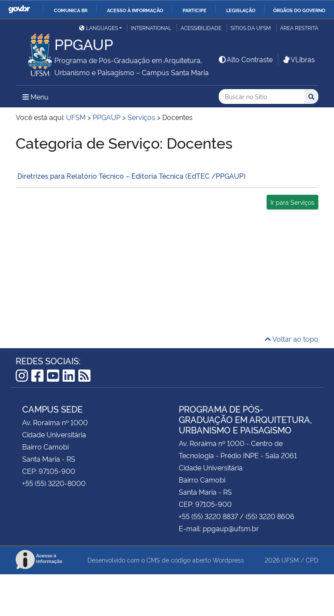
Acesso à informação (135, 10)
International (151, 27)
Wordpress (228, 560)
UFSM (290, 560)
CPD (312, 560)
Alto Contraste (245, 59)
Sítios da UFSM (250, 27)
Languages (98, 27)
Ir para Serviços (292, 202)
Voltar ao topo (291, 338)
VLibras (298, 59)
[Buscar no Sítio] (261, 96)
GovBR (19, 9)
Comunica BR (70, 10)
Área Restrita (299, 27)
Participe (195, 10)
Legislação (240, 10)
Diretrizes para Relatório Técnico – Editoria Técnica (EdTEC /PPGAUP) (131, 175)
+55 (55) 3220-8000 (54, 483)
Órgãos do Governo (299, 10)
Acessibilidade (200, 27)
